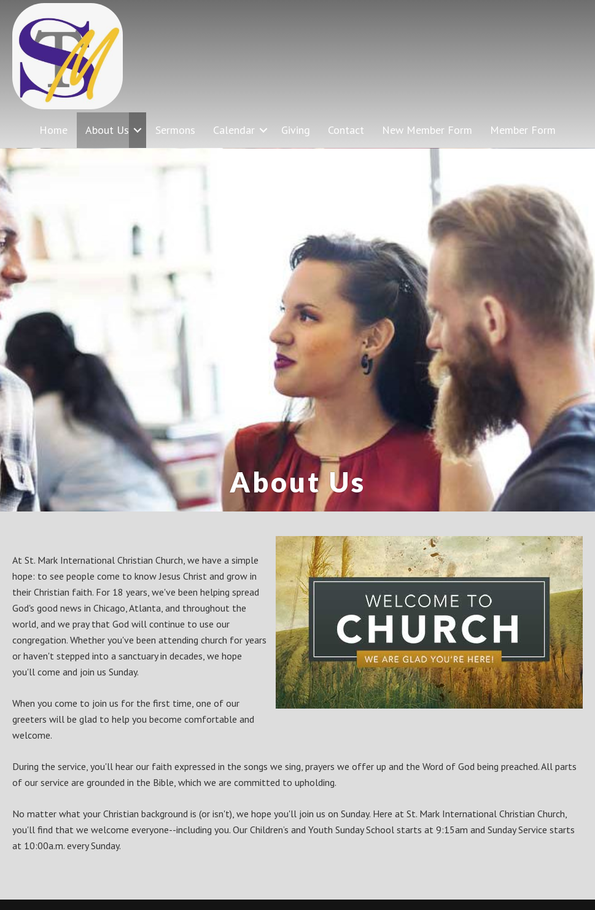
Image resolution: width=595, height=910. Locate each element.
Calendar (234, 130)
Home (53, 130)
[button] (137, 129)
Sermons (175, 130)
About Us (107, 130)
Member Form (523, 130)
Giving (295, 130)
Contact (346, 130)
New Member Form (427, 130)
